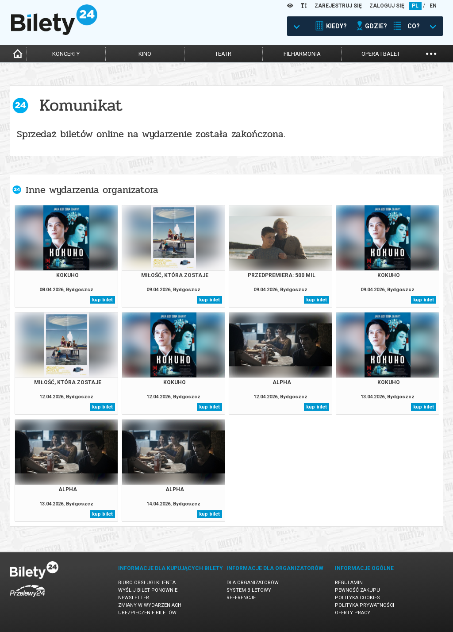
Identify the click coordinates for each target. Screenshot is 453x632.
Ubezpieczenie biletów (147, 613)
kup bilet (102, 300)
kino (144, 53)
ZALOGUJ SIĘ (386, 6)
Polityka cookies (357, 598)
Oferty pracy (352, 613)
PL (415, 6)
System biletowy (248, 590)
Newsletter (133, 598)
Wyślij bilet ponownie (147, 590)
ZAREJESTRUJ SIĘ (338, 6)
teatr (223, 53)
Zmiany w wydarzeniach (149, 605)
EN (433, 6)
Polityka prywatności (364, 605)
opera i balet (380, 53)
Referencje (241, 598)
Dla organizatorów (252, 583)
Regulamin (349, 583)
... (431, 52)
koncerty (66, 53)
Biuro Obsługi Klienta (147, 583)
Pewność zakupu (357, 590)
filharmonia (302, 53)
